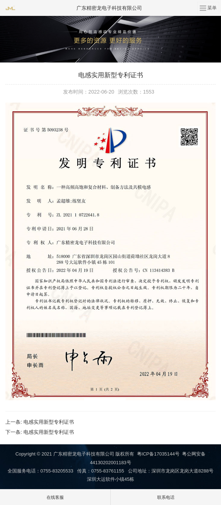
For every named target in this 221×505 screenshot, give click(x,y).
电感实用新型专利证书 (48, 422)
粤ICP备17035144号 (158, 454)
